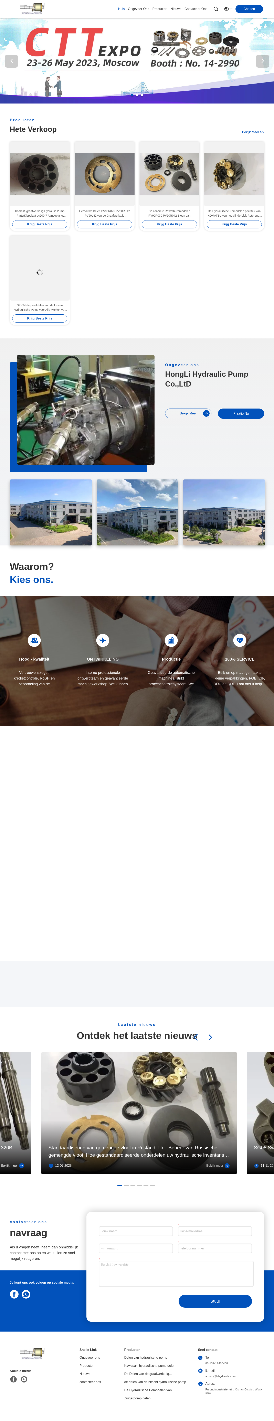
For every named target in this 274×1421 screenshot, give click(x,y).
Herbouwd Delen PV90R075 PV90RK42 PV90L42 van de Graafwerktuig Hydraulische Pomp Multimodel (104, 213)
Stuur (215, 1301)
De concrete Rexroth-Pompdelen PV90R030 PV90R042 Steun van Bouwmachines (169, 213)
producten (159, 9)
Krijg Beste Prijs (39, 224)
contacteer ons (196, 9)
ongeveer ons (138, 9)
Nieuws (85, 1374)
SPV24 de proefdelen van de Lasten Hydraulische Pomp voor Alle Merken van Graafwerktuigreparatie (40, 308)
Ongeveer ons (90, 1357)
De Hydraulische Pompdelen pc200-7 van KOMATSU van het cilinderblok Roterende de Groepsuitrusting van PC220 (234, 213)
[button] (132, 95)
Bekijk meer (12, 1165)
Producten (87, 1365)
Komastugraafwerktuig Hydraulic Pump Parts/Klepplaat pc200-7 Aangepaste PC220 (39, 213)
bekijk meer (253, 132)
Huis (121, 9)
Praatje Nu (241, 413)
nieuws (175, 9)
